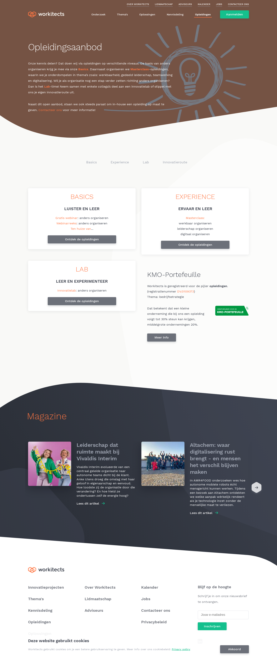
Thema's (122, 14)
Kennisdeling (175, 14)
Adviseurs (185, 4)
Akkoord (234, 649)
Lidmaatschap (164, 4)
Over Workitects (138, 4)
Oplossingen (147, 14)
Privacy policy (181, 649)
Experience (120, 162)
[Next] (256, 488)
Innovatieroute (175, 162)
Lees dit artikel (88, 503)
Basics (91, 162)
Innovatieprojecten (46, 587)
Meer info (161, 337)
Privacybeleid (154, 622)
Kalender (204, 4)
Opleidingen (203, 14)
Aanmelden (234, 14)
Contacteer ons (238, 4)
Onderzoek (98, 14)
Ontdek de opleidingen (82, 239)
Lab (146, 162)
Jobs (219, 4)
